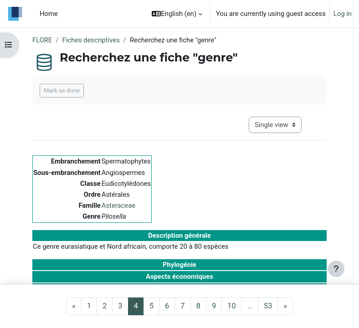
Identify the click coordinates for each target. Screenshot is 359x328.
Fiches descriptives (91, 40)
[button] (177, 13)
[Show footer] (336, 269)
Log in (342, 14)
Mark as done (62, 90)
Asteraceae (118, 205)
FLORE (42, 40)
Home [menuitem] (49, 14)
